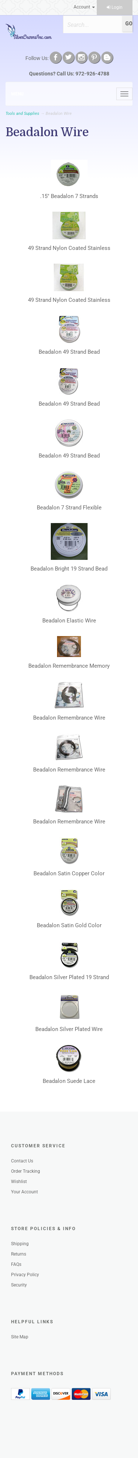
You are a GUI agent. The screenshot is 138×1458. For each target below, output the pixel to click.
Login (115, 7)
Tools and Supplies (22, 113)
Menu (17, 93)
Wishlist (19, 1181)
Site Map (19, 1336)
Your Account (24, 1191)
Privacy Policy (25, 1274)
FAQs (16, 1264)
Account (84, 7)
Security (19, 1285)
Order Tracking (25, 1171)
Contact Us (22, 1161)
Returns (18, 1254)
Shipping (20, 1243)
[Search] (92, 24)
